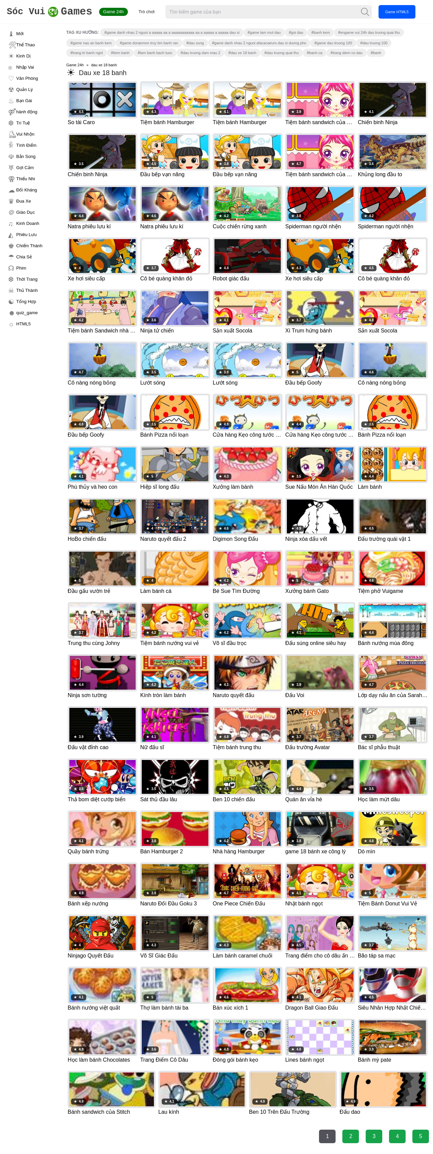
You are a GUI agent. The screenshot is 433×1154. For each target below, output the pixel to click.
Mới (20, 33)
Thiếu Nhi (25, 178)
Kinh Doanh (27, 223)
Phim (21, 268)
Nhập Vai (25, 67)
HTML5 (23, 323)
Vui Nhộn (25, 134)
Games (52, 12)
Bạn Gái (24, 100)
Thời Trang (27, 279)
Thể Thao (25, 44)
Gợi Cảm (25, 167)
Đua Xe (23, 201)
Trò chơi (152, 11)
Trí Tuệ (23, 122)
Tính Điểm (26, 145)
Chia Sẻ (24, 256)
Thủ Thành (27, 290)
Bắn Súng (26, 156)
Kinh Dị (23, 56)
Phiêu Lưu (26, 234)
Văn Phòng (27, 78)
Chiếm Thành (29, 245)
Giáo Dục (25, 212)
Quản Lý (24, 89)
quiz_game (27, 312)
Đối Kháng (26, 189)
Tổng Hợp (26, 301)
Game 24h (119, 11)
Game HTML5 (402, 12)
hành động (26, 111)
